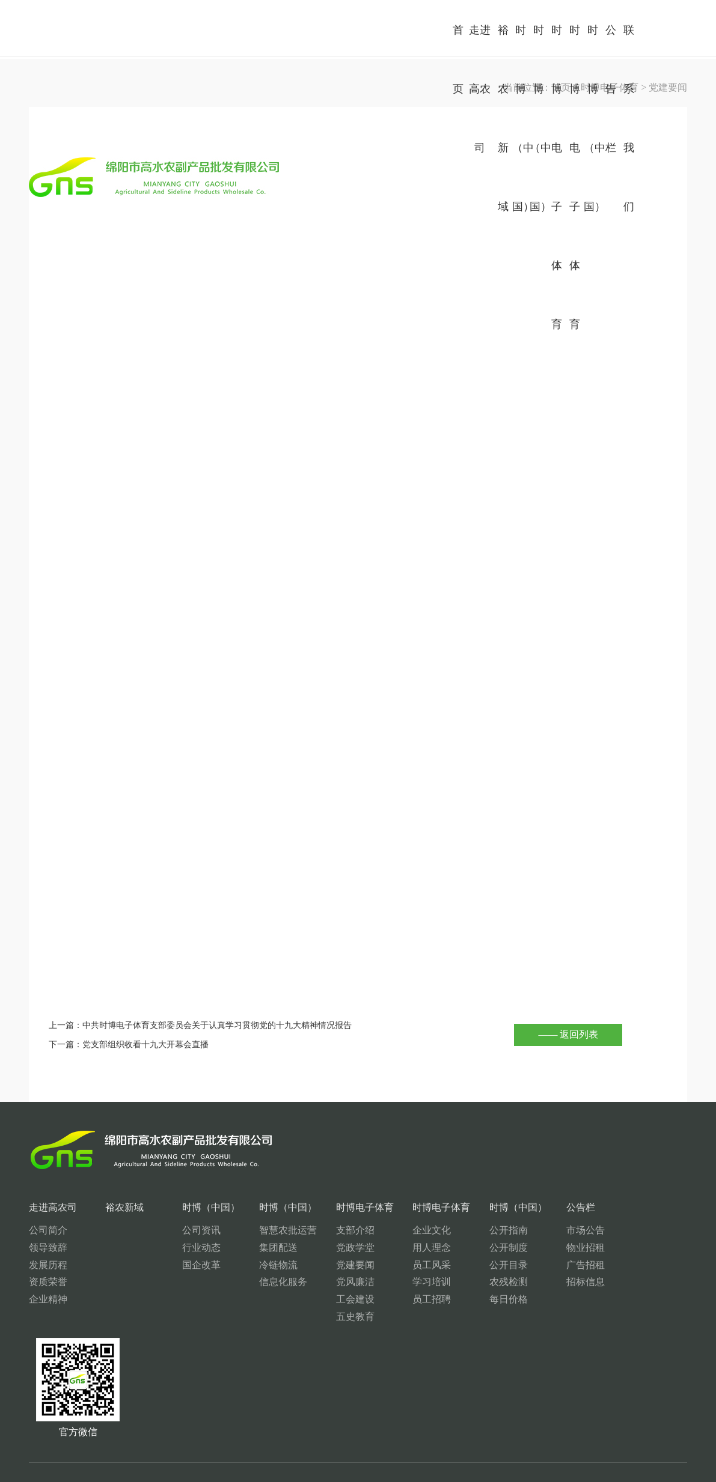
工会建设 (316, 1299)
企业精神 (48, 1299)
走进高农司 (53, 1207)
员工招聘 (383, 1299)
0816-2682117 (86, 1396)
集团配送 (249, 1247)
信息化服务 (254, 1282)
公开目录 (450, 1265)
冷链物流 (249, 1265)
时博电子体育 (326, 1207)
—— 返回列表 (568, 1034)
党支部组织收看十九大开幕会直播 (145, 1044)
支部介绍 (316, 1230)
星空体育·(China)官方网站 (157, 1478)
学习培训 (383, 1282)
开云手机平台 (14, 1478)
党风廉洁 (316, 1282)
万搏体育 (42, 1478)
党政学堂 (316, 1247)
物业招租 (517, 1247)
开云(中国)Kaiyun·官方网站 (336, 1478)
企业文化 (383, 1230)
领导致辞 (48, 1247)
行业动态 (182, 1247)
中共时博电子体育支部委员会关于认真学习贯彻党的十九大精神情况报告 (217, 1025)
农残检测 (450, 1282)
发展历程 (48, 1265)
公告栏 (512, 1207)
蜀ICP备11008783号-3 (642, 1438)
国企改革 (182, 1265)
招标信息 (517, 1282)
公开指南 (450, 1230)
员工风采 (383, 1265)
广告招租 (517, 1265)
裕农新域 (115, 1207)
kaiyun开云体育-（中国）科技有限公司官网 (472, 1478)
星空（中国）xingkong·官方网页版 (91, 1478)
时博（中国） (192, 1207)
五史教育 (316, 1316)
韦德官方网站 (290, 1478)
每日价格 (450, 1299)
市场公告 (517, 1230)
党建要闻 (316, 1265)
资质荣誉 (48, 1282)
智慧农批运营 (259, 1230)
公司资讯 (182, 1230)
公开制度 (450, 1247)
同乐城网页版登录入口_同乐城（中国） (230, 1478)
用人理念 (383, 1247)
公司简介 (48, 1230)
